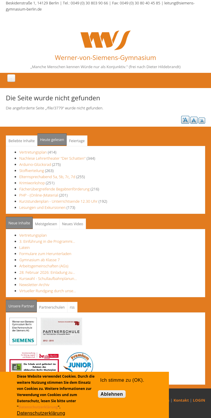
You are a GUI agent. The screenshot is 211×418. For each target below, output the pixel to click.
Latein (24, 247)
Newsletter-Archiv (34, 284)
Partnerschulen (52, 307)
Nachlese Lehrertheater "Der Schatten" (52, 158)
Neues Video (72, 223)
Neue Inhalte (19, 223)
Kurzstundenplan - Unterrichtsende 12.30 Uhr (58, 201)
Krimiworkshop (32, 182)
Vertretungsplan (33, 152)
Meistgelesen (46, 223)
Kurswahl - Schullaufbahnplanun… (48, 278)
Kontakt (181, 400)
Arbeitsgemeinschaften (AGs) (43, 266)
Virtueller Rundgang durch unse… (47, 290)
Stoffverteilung (31, 170)
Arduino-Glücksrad (35, 164)
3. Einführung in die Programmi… (47, 241)
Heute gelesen (52, 139)
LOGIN (199, 400)
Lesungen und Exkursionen (42, 207)
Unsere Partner (22, 304)
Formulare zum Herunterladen (45, 253)
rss (72, 307)
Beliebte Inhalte (21, 140)
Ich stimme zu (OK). (122, 380)
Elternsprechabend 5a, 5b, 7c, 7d (47, 176)
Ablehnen (112, 394)
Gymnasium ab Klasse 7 (39, 259)
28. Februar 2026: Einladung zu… (47, 272)
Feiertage (76, 140)
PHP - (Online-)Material (38, 195)
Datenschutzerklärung (38, 407)
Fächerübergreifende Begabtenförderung (54, 189)
